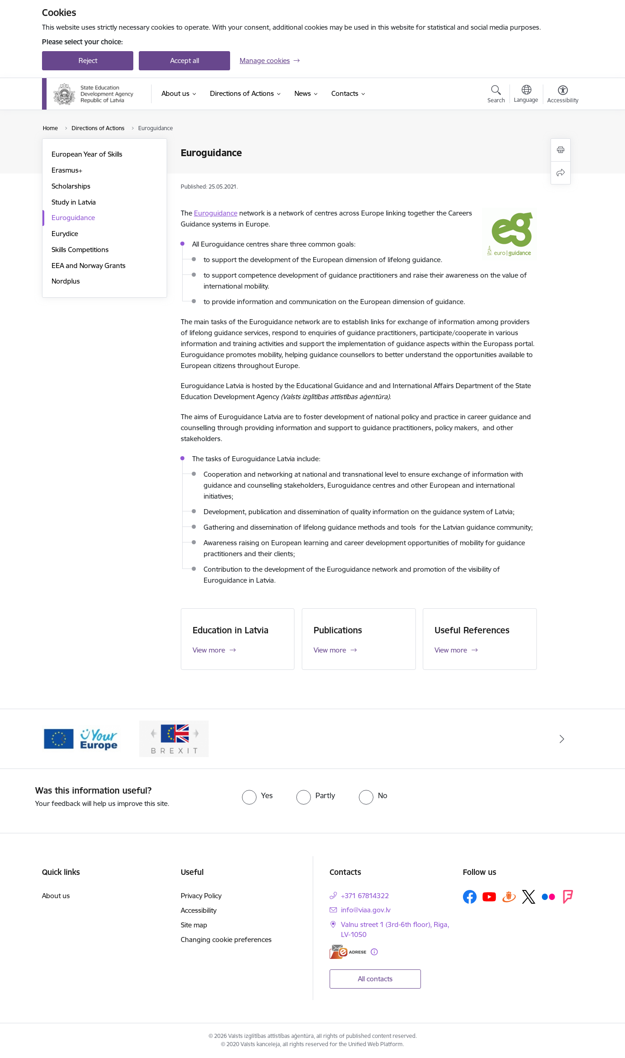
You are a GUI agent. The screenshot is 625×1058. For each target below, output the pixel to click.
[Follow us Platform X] (529, 897)
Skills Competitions (80, 249)
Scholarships (71, 186)
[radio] (257, 795)
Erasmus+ (67, 170)
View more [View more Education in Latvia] (209, 650)
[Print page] (560, 150)
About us (56, 895)
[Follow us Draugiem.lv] (509, 896)
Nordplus (66, 281)
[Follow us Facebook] (470, 897)
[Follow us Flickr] (548, 896)
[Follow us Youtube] (489, 896)
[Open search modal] (496, 95)
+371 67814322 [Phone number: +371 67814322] (365, 895)
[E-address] (348, 951)
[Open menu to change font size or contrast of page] (563, 95)
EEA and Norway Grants (89, 265)
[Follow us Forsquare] (568, 897)
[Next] (562, 738)
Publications (338, 630)
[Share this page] (560, 173)
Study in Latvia (74, 202)
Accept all (184, 60)
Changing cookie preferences (226, 939)
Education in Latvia (230, 630)
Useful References (472, 630)
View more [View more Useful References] (451, 650)
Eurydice (65, 233)
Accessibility (198, 910)
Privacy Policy (201, 895)
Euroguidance (73, 217)
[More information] (374, 951)
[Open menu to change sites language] (526, 94)
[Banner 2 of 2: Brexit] (174, 738)
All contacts (375, 978)
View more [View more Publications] (330, 650)
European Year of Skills (87, 154)
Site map (194, 925)
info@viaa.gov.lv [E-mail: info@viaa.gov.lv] (365, 909)
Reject (88, 60)
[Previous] (63, 738)
